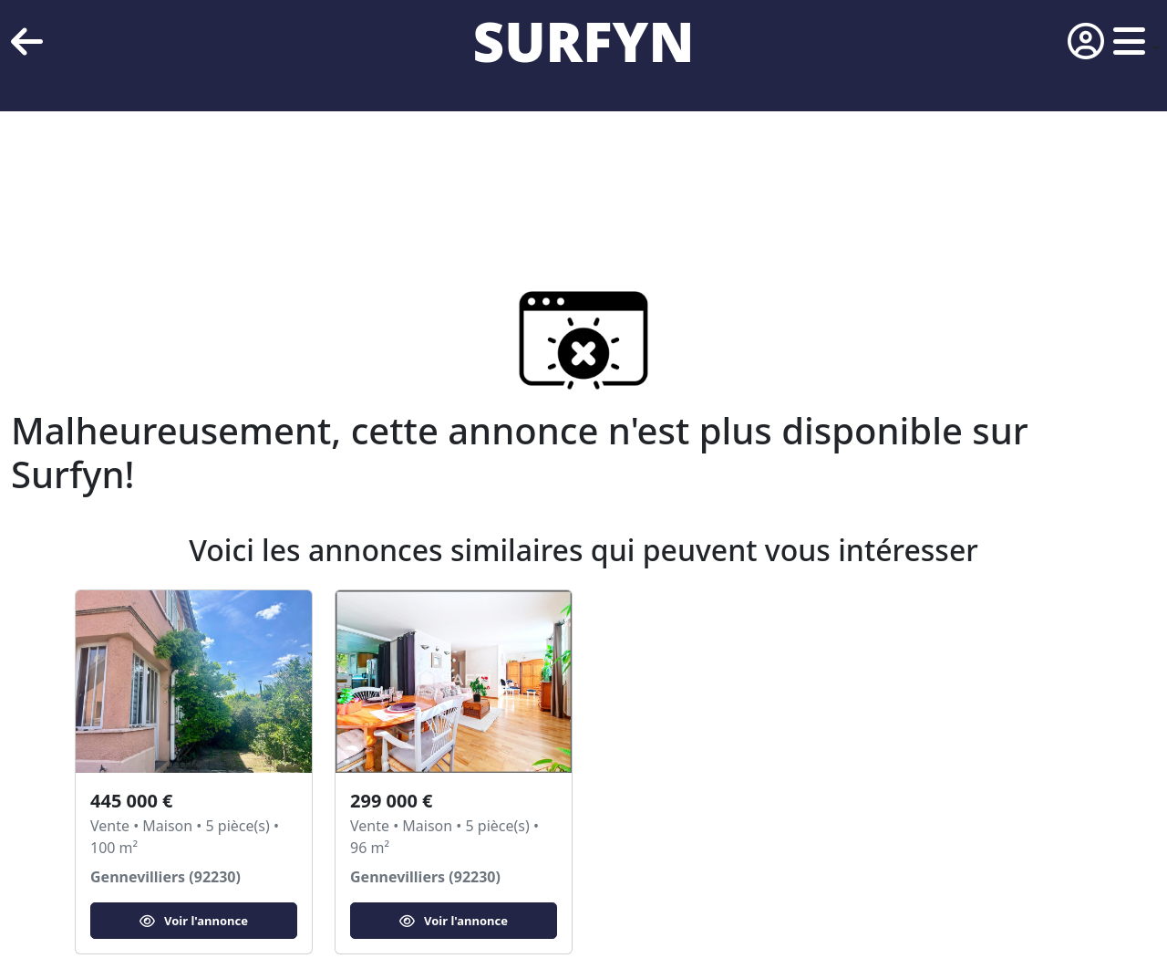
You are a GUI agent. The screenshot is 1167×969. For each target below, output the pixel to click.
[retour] (27, 41)
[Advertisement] (547, 173)
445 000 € (131, 800)
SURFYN (584, 41)
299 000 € (391, 800)
